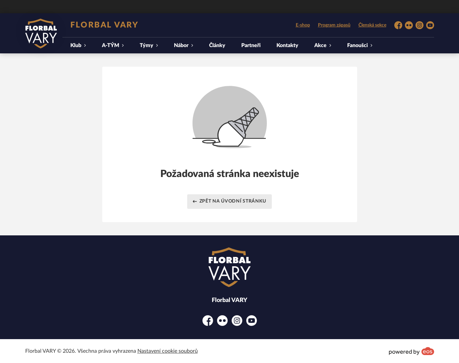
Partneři (251, 45)
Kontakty (287, 45)
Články (217, 45)
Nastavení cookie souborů (167, 351)
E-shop (303, 25)
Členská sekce (372, 25)
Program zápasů (334, 25)
